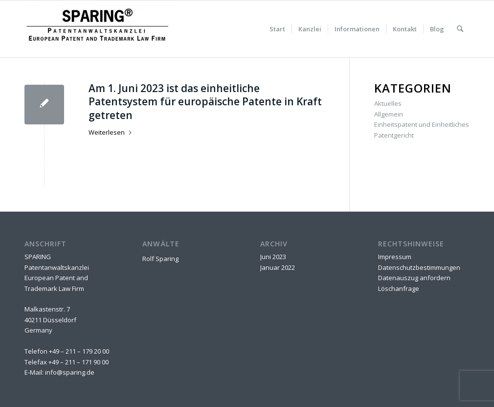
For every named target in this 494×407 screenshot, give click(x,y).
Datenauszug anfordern (414, 277)
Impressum (394, 256)
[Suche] (460, 28)
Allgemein (388, 114)
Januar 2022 (277, 267)
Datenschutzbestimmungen (419, 267)
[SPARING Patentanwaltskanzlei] (97, 28)
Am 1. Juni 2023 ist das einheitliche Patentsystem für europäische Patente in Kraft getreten (205, 101)
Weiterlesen (111, 132)
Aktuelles (388, 103)
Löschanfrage (398, 288)
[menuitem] (277, 28)
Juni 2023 (273, 256)
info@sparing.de (69, 372)
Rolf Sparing (160, 258)
